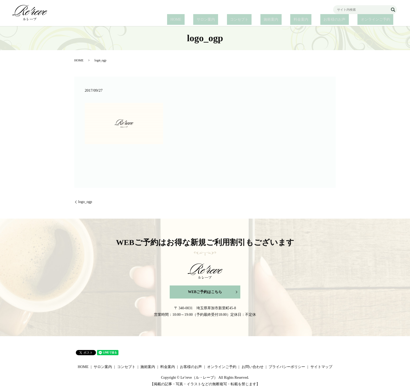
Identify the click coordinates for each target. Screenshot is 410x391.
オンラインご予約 (378, 20)
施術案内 (293, 20)
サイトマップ (321, 367)
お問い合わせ (253, 367)
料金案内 (317, 20)
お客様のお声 (344, 20)
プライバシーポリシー (287, 367)
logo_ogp (85, 202)
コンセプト (268, 20)
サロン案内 (241, 20)
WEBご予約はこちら (205, 292)
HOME (218, 20)
